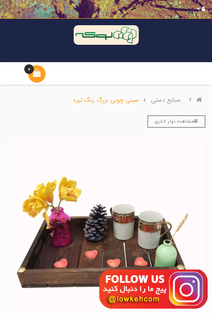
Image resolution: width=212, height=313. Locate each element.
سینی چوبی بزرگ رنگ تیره (106, 100)
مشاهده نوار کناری (176, 121)
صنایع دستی (166, 100)
